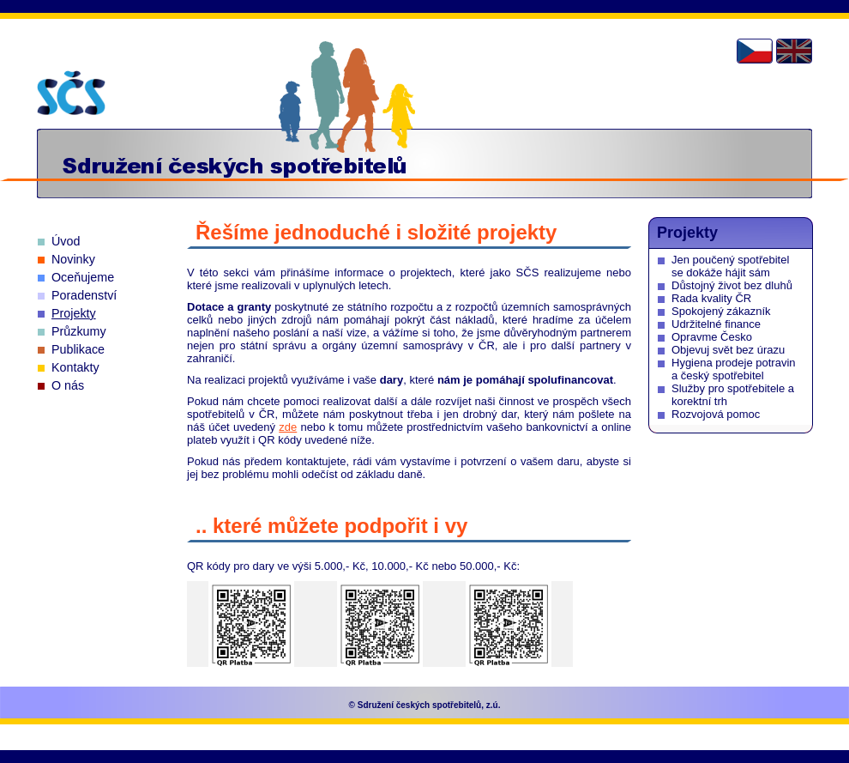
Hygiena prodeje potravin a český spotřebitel (733, 369)
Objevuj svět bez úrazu (728, 349)
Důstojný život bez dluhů (731, 285)
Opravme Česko (711, 336)
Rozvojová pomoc (715, 414)
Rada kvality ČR (711, 298)
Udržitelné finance (716, 324)
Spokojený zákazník (721, 311)
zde (288, 427)
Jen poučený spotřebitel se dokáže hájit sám (730, 266)
